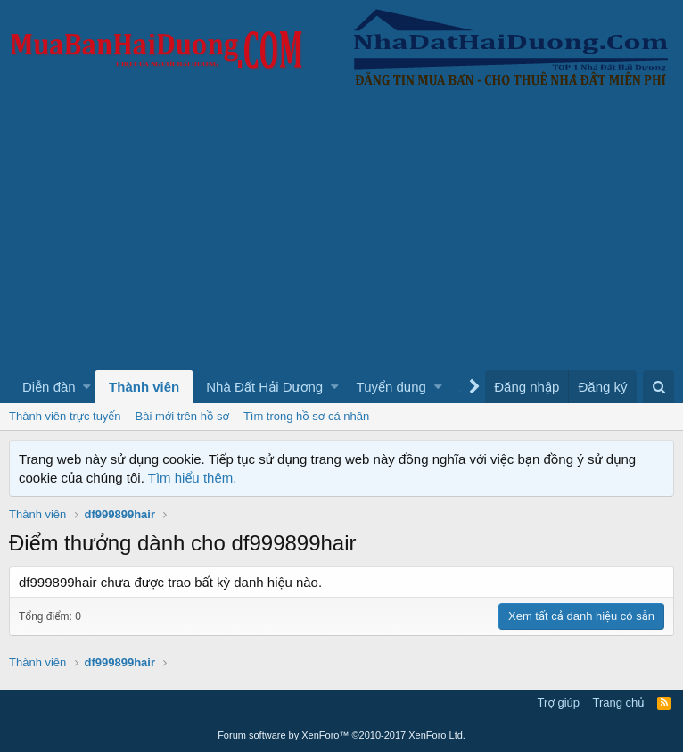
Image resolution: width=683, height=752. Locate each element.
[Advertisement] (341, 236)
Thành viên (144, 386)
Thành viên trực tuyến (65, 416)
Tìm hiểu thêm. (192, 477)
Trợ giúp (559, 702)
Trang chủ (619, 702)
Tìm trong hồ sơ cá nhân (306, 416)
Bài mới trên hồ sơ (182, 416)
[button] (86, 386)
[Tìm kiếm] (658, 386)
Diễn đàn (49, 386)
